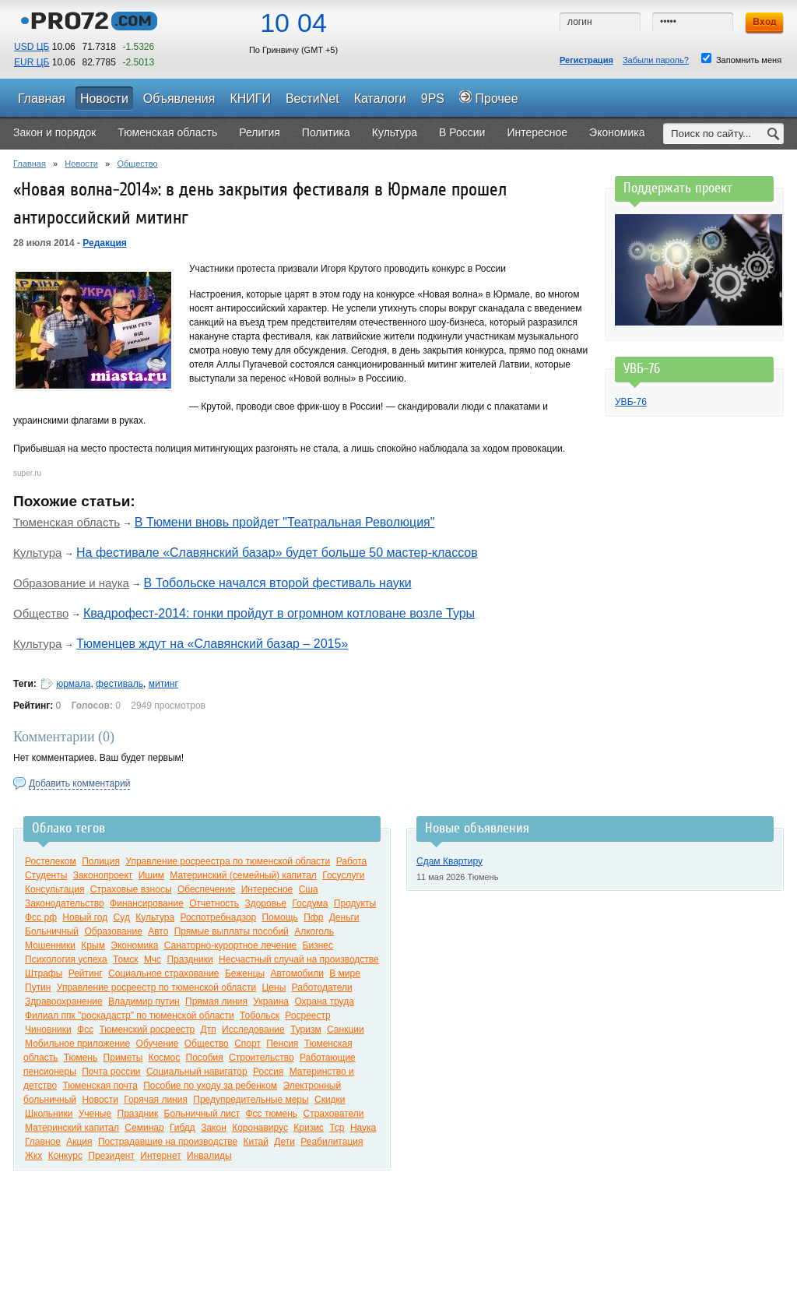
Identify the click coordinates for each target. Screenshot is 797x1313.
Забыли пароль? (656, 60)
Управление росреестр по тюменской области (156, 987)
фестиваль (119, 683)
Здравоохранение (64, 1001)
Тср (336, 1127)
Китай (256, 1141)
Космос (165, 1057)
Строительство (261, 1057)
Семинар (144, 1127)
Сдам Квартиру (449, 861)
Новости (81, 163)
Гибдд (182, 1127)
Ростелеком (50, 861)
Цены (274, 987)
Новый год (84, 917)
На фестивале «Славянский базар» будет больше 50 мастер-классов (277, 552)
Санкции (345, 1029)
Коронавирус (260, 1127)
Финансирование (147, 903)
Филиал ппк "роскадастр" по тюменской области (129, 1015)
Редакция (104, 243)
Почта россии (111, 1071)
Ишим (151, 875)
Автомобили (296, 973)
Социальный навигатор (197, 1071)
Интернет (160, 1155)
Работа (351, 861)
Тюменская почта (99, 1085)
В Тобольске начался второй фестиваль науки (278, 583)
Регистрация (586, 60)
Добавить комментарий (79, 783)
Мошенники (50, 945)
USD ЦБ (31, 46)
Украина (271, 1001)
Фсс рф (41, 917)
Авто (158, 931)
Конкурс (65, 1155)
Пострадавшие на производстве (167, 1141)
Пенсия (282, 1043)
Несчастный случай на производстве (299, 959)
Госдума (310, 903)
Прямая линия (216, 1001)
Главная (29, 163)
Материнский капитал (72, 1127)
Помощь (279, 917)
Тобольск (259, 1015)
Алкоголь (314, 931)
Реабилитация (331, 1141)
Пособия (204, 1057)
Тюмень (80, 1057)
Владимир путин (144, 1001)
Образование (113, 931)
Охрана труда (324, 1001)
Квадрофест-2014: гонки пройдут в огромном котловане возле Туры (279, 613)
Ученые (95, 1113)
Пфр (313, 917)
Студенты (46, 875)
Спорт (247, 1043)
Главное (43, 1141)
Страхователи (333, 1113)
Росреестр (307, 1015)
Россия (268, 1071)
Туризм (305, 1029)
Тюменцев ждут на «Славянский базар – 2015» (212, 643)
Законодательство (64, 903)
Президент (111, 1155)
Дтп (208, 1029)
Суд (122, 917)
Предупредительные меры (250, 1099)
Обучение (157, 1043)
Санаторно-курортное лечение (230, 945)
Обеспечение (206, 889)
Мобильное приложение (77, 1043)
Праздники (189, 959)
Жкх (33, 1155)
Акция (79, 1141)
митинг (163, 683)
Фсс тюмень (272, 1113)
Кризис (308, 1127)
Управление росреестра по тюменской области (227, 861)
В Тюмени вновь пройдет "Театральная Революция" (285, 522)
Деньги (344, 917)
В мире (344, 973)
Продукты (355, 903)
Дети (284, 1141)
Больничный (52, 931)
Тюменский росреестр (147, 1029)
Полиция (101, 861)
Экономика (134, 945)
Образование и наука (71, 583)
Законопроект (103, 875)
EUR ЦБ (31, 62)
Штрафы (43, 973)
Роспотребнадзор (218, 917)
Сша (308, 889)
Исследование (253, 1029)
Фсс (85, 1029)
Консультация (54, 889)
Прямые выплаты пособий (231, 931)
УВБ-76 (631, 401)
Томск (126, 959)
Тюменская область (66, 522)
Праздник (138, 1113)
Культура (37, 552)
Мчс (152, 959)
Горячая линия (156, 1099)
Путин (38, 987)
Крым (93, 945)
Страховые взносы (131, 889)
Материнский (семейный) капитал (243, 875)
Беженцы (245, 973)
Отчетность (214, 903)
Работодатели (322, 987)
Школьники (48, 1113)
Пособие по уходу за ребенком (210, 1085)
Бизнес (318, 945)
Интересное (267, 889)
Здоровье (265, 903)
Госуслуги (343, 875)
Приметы (123, 1057)
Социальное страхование (163, 973)
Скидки (330, 1099)
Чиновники (48, 1029)
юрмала (73, 683)
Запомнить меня (741, 59)
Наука (363, 1127)
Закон (213, 1127)
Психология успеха (66, 959)
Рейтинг (85, 973)
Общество (137, 163)
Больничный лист (202, 1113)
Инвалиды (209, 1155)
